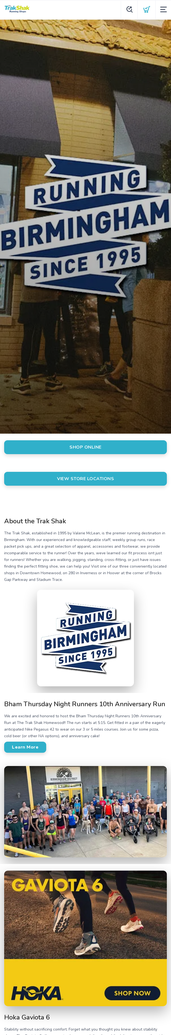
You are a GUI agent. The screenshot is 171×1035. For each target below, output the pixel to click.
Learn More (25, 747)
